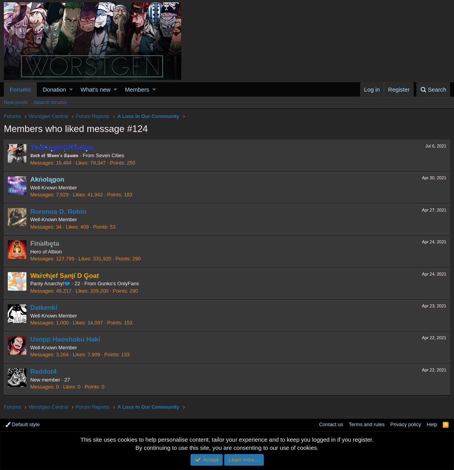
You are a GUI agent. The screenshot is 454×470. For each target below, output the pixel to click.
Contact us (331, 424)
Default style (22, 424)
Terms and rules (367, 424)
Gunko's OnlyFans (119, 283)
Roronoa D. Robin (59, 211)
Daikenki (44, 307)
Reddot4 (44, 371)
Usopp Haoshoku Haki (66, 339)
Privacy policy (405, 424)
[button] (71, 89)
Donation (54, 89)
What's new (96, 89)
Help (432, 424)
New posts (16, 102)
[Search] (433, 89)
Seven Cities (110, 155)
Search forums (50, 102)
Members (137, 89)
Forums (20, 89)
